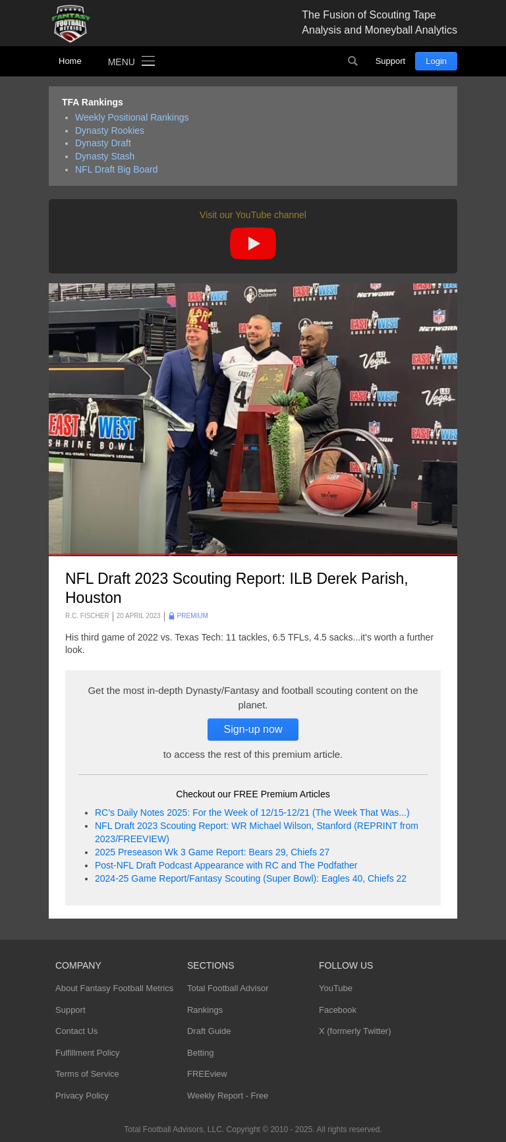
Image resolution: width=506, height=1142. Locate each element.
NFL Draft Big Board (116, 169)
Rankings (205, 1010)
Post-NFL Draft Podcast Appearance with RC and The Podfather (226, 865)
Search (353, 61)
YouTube (335, 988)
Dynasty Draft (103, 143)
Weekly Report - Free (227, 1095)
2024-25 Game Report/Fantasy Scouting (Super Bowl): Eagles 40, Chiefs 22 (251, 878)
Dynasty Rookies (109, 130)
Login (436, 61)
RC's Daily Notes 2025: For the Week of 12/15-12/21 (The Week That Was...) (252, 812)
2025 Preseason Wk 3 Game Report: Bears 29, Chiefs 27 (212, 852)
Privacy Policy (82, 1095)
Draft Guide (209, 1031)
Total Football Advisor (228, 988)
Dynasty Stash (104, 156)
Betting (200, 1053)
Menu (121, 62)
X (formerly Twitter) (355, 1031)
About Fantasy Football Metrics (114, 988)
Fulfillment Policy (87, 1053)
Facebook (337, 1010)
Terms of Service (87, 1074)
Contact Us (76, 1031)
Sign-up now (253, 729)
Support (391, 61)
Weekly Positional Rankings (132, 117)
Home (70, 61)
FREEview (207, 1074)
